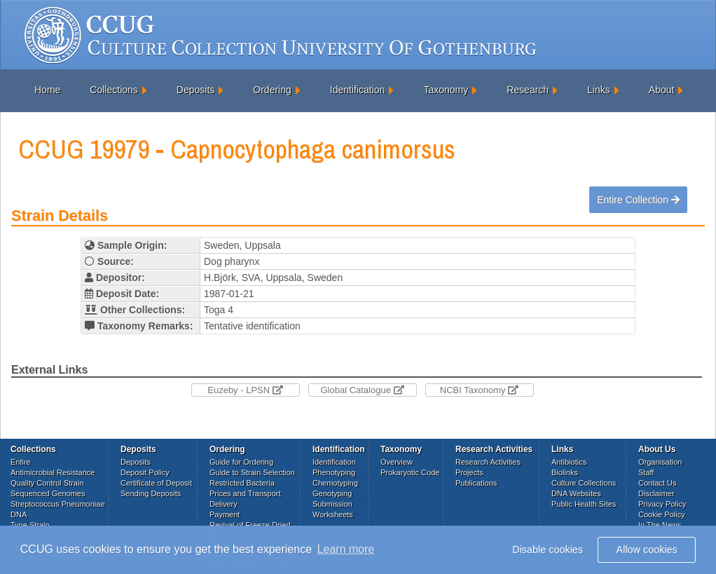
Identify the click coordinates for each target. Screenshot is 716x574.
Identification (357, 89)
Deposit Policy (145, 472)
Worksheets (332, 514)
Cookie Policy (661, 514)
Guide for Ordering (241, 462)
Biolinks (564, 472)
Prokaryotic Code (409, 472)
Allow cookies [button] (647, 549)
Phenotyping (333, 472)
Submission (332, 504)
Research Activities (488, 462)
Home (47, 89)
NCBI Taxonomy (479, 390)
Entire (21, 462)
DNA (19, 514)
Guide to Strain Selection (252, 472)
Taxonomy (445, 89)
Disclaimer (656, 493)
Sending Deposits (151, 493)
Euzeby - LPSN (245, 390)
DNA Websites (576, 493)
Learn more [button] (346, 549)
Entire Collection (638, 199)
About (662, 89)
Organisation (660, 462)
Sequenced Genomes (48, 493)
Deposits (195, 89)
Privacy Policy (662, 504)
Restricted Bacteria (242, 483)
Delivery (223, 504)
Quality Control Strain (47, 483)
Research (528, 89)
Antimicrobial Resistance (53, 472)
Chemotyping (335, 483)
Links (598, 89)
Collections (113, 89)
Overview (396, 462)
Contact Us (657, 483)
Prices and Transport (245, 493)
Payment (224, 514)
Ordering (272, 89)
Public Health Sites (583, 504)
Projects (469, 472)
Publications (476, 483)
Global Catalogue (362, 390)
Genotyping (332, 493)
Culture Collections (583, 483)
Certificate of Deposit (156, 483)
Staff (646, 472)
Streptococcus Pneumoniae (58, 504)
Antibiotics (568, 462)
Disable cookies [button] (547, 549)
